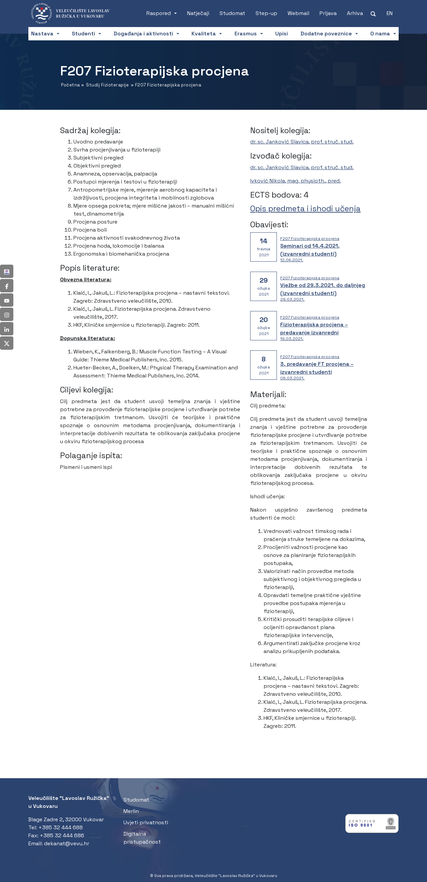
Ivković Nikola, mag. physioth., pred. (295, 180)
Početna (70, 85)
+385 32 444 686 (62, 835)
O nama (380, 33)
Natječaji (198, 13)
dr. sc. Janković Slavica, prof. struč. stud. (302, 141)
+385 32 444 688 (60, 827)
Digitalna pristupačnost (142, 837)
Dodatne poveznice (326, 33)
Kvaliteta (203, 33)
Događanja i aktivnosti (143, 33)
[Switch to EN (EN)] (389, 13)
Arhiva (355, 13)
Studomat (232, 13)
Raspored (158, 13)
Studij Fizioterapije (107, 85)
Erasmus (246, 33)
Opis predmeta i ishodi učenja (305, 208)
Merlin (131, 811)
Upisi (281, 33)
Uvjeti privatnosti (145, 822)
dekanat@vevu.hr (66, 843)
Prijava (328, 13)
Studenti (83, 33)
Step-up (266, 13)
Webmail (298, 13)
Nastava (42, 33)
